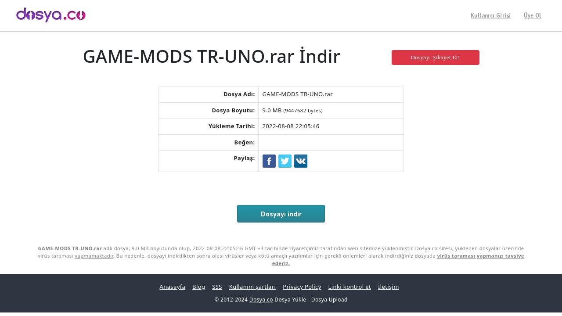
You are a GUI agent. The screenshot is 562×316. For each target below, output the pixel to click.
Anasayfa (173, 287)
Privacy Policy (302, 287)
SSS (217, 287)
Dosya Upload (329, 299)
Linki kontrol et (349, 287)
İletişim (388, 287)
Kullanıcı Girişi (491, 15)
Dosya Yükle (290, 299)
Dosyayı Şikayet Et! (435, 57)
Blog (198, 287)
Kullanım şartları (252, 287)
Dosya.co (261, 299)
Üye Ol (532, 15)
